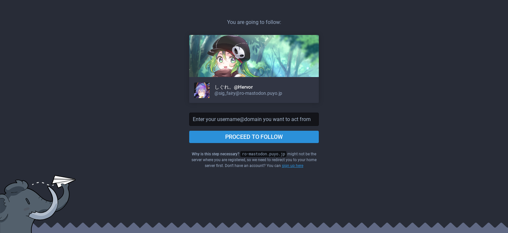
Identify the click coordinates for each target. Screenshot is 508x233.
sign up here (292, 165)
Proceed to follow (254, 136)
